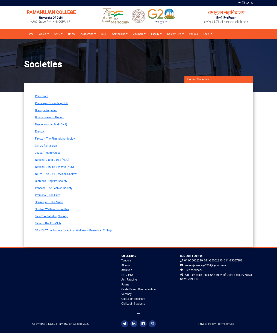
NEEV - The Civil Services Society (56, 174)
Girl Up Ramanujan (46, 145)
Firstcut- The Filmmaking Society (55, 138)
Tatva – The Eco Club (48, 223)
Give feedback (191, 270)
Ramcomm (41, 96)
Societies (203, 79)
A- (252, 3)
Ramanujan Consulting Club (51, 103)
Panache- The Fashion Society (53, 188)
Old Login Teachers (133, 298)
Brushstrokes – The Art (49, 117)
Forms (125, 284)
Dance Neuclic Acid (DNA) (51, 124)
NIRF (103, 34)
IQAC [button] (57, 34)
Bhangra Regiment (46, 110)
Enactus (40, 131)
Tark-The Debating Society (51, 216)
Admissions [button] (119, 34)
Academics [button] (87, 34)
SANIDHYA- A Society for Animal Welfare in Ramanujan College (74, 230)
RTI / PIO (127, 274)
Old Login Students (133, 303)
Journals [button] (138, 34)
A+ (249, 2)
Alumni (125, 265)
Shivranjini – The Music (49, 202)
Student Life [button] (174, 34)
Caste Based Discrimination (138, 289)
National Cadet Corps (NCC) (52, 159)
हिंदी (241, 2)
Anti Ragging (129, 279)
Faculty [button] (155, 34)
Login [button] (207, 34)
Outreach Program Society (51, 181)
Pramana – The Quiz (47, 195)
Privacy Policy (207, 323)
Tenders (126, 260)
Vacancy (126, 294)
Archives (126, 270)
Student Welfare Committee (52, 209)
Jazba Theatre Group (48, 152)
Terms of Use (226, 323)
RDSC (51, 323)
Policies (193, 34)
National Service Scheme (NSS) (54, 167)
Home (30, 34)
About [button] (43, 34)
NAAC (71, 34)
